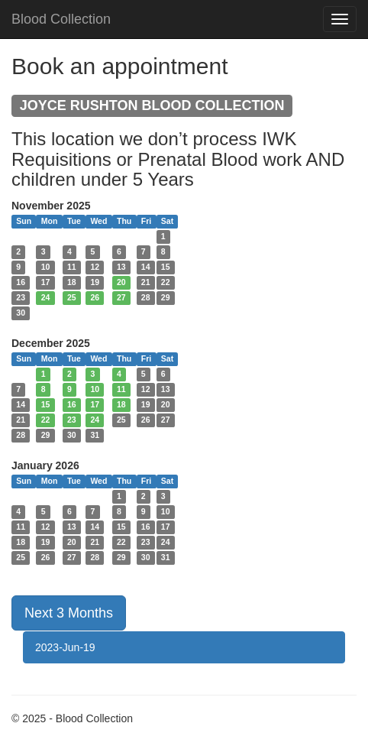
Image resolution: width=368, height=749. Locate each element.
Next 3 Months (68, 613)
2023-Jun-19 (65, 647)
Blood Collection (61, 19)
